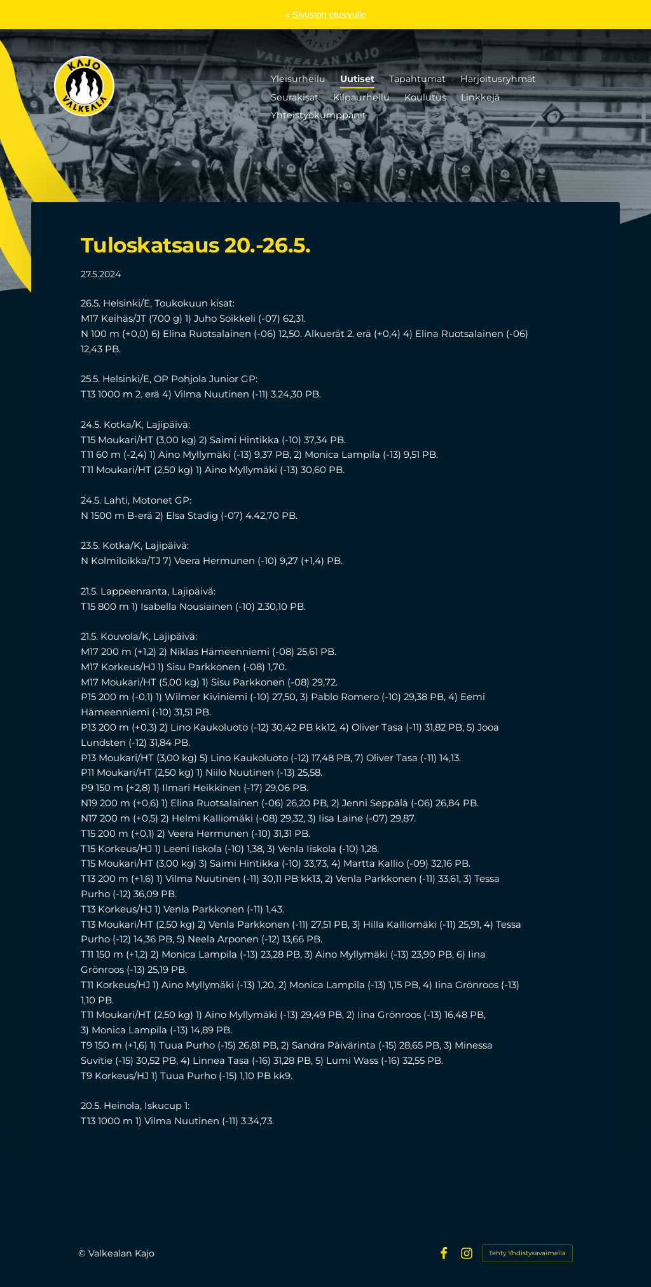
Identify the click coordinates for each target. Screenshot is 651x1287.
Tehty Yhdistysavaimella (527, 1253)
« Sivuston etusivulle (325, 15)
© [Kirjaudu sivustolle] (83, 1253)
